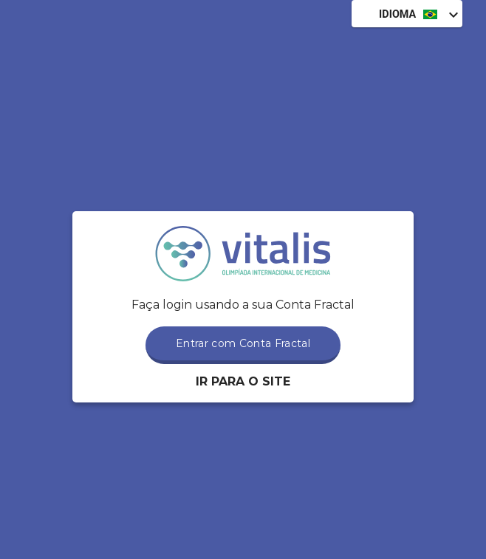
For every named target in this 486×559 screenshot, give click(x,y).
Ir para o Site (243, 382)
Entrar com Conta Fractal (243, 343)
